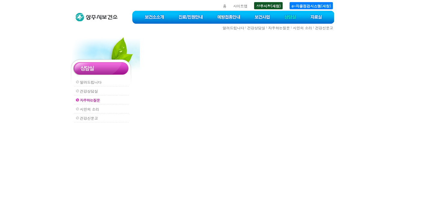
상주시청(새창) (268, 5)
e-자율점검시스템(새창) (311, 5)
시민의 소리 (302, 27)
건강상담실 (256, 27)
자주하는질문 (279, 27)
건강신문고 (324, 27)
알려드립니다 (233, 27)
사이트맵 (240, 5)
